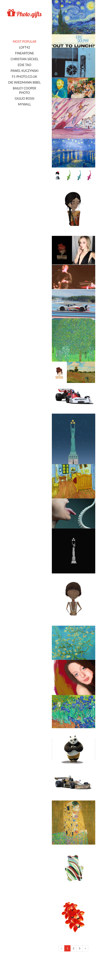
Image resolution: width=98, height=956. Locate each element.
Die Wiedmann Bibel (24, 82)
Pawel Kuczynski (24, 71)
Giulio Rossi (24, 98)
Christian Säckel (24, 59)
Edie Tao (24, 65)
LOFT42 (24, 47)
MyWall (24, 104)
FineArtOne (24, 53)
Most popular (24, 41)
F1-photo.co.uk (24, 76)
